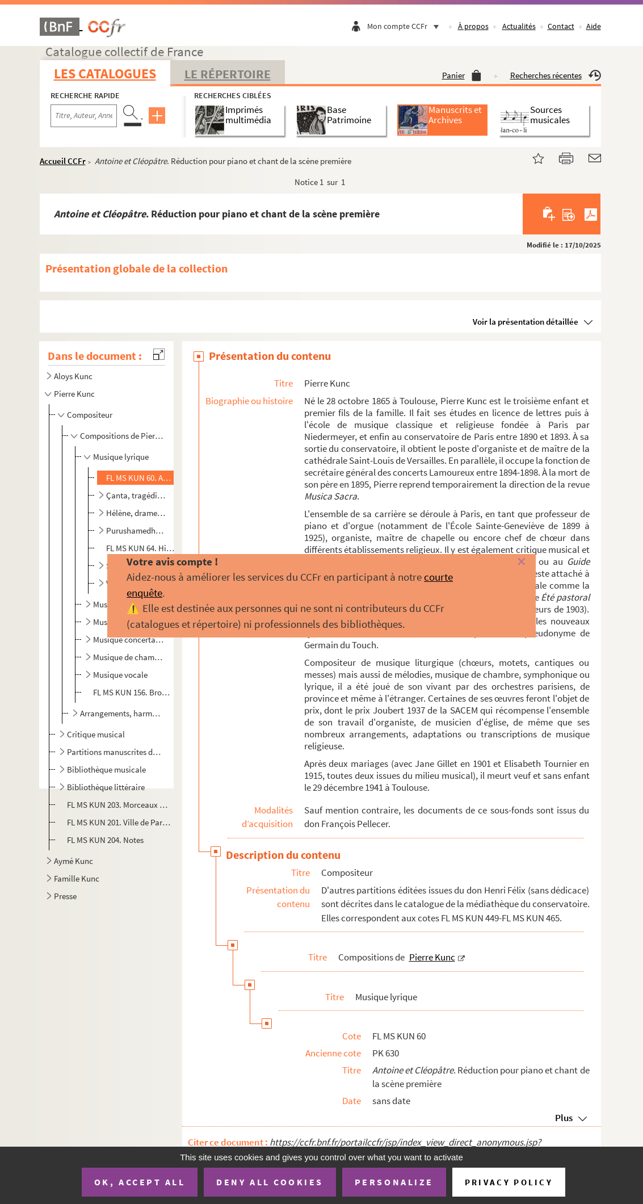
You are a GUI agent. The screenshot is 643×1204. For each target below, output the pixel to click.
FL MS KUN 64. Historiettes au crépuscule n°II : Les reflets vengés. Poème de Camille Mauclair (140, 548)
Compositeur (89, 414)
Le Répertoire (227, 74)
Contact (561, 26)
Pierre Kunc (74, 393)
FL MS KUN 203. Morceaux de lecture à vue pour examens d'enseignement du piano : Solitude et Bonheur (119, 804)
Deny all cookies (269, 1182)
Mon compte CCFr (405, 26)
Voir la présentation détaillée (525, 321)
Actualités (519, 26)
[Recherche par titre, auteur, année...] (84, 115)
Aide (593, 26)
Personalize (394, 1182)
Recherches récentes (555, 75)
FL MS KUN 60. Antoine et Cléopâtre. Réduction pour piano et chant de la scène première (140, 477)
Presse (65, 896)
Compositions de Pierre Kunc (121, 435)
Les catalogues (105, 73)
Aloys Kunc (73, 376)
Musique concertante (129, 639)
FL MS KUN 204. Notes (106, 839)
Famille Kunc (76, 878)
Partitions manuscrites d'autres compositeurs (114, 751)
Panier (461, 75)
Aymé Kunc (73, 860)
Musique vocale (120, 674)
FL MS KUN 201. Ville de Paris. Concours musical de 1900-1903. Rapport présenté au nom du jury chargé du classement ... (119, 822)
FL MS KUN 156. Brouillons (133, 692)
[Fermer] (508, 562)
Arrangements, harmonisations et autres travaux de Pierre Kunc (121, 713)
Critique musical (96, 734)
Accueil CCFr (63, 161)
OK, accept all (139, 1182)
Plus (564, 1117)
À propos (473, 26)
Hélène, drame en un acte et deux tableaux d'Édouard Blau (136, 512)
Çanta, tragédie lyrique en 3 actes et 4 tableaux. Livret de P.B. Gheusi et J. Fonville (136, 495)
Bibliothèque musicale (106, 769)
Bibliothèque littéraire (106, 787)
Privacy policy (509, 1182)
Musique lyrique (121, 456)
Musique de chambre (129, 657)
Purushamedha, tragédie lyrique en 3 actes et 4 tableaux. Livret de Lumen (136, 530)
